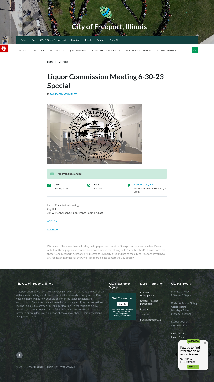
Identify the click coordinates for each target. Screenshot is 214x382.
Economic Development (147, 294)
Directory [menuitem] (38, 50)
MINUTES (52, 229)
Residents (145, 309)
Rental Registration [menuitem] (138, 50)
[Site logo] (107, 20)
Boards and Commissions (64, 93)
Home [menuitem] (22, 50)
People (88, 40)
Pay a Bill (114, 40)
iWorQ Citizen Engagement (53, 40)
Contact (100, 40)
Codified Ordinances (150, 319)
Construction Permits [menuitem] (106, 50)
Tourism (144, 314)
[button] (4, 48)
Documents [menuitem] (57, 50)
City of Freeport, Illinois (109, 26)
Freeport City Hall (144, 184)
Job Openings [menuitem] (78, 50)
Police (24, 40)
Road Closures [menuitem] (166, 50)
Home (50, 62)
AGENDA (52, 221)
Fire (33, 40)
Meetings (75, 40)
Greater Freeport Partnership (149, 302)
